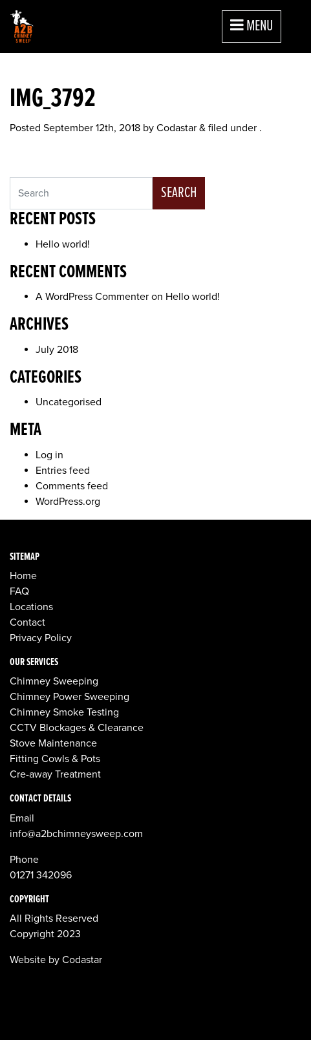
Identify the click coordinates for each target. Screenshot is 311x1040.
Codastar (176, 128)
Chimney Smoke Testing (64, 712)
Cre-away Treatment (55, 774)
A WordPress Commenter (92, 296)
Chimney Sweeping (54, 681)
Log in (49, 455)
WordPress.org (68, 501)
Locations (31, 606)
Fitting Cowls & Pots (55, 758)
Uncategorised (69, 402)
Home (23, 575)
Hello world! (63, 244)
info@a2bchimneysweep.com (76, 833)
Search (179, 193)
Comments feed (72, 486)
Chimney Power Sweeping (69, 696)
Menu (251, 26)
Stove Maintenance (53, 743)
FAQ (19, 591)
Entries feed (63, 470)
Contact (27, 622)
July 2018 (57, 349)
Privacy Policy (41, 637)
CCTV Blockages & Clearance (77, 727)
